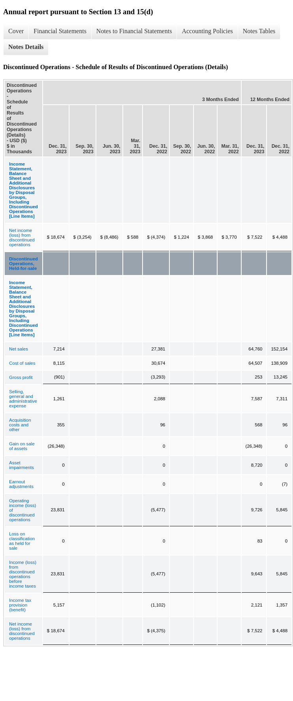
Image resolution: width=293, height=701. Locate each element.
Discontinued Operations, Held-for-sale (23, 263)
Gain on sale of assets (22, 446)
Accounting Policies (207, 31)
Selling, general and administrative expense (23, 398)
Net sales (18, 349)
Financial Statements (60, 31)
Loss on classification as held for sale (22, 540)
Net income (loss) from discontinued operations (22, 237)
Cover (16, 31)
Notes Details (25, 46)
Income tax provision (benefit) (20, 605)
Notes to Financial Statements (134, 31)
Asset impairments (21, 465)
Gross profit (20, 377)
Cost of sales (22, 363)
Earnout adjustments (21, 484)
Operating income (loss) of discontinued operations (22, 510)
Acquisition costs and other (20, 425)
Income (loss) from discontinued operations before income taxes (22, 574)
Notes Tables (259, 31)
